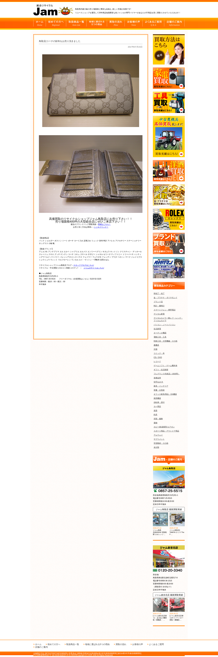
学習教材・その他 (161, 443)
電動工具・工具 (160, 337)
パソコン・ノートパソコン (164, 325)
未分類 (156, 447)
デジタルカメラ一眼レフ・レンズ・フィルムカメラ (168, 319)
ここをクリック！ (101, 227)
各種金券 (157, 378)
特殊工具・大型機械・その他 (165, 341)
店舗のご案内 (41, 647)
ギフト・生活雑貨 (161, 370)
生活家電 (157, 329)
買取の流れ (121, 644)
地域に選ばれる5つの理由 (97, 644)
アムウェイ (158, 435)
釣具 (155, 415)
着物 (155, 423)
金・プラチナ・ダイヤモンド (165, 298)
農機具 (156, 345)
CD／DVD (158, 357)
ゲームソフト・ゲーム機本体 (165, 366)
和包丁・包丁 (159, 293)
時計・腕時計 (159, 306)
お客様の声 (137, 644)
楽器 (155, 410)
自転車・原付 (159, 402)
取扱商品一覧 (72, 644)
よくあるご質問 (156, 644)
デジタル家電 (159, 314)
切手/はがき (158, 382)
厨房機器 (157, 398)
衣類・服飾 (158, 419)
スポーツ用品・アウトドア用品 (166, 431)
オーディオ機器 (160, 333)
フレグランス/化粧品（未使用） (167, 374)
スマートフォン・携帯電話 (164, 310)
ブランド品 (158, 302)
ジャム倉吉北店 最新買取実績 (169, 595)
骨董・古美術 (159, 390)
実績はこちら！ (104, 224)
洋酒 (155, 349)
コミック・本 (159, 353)
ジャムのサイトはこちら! (94, 268)
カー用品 (157, 406)
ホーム (38, 644)
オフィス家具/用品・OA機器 (165, 394)
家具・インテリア (161, 386)
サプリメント (159, 439)
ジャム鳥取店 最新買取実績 (169, 509)
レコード (157, 361)
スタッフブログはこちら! (83, 265)
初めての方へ (54, 644)
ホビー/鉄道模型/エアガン (164, 427)
